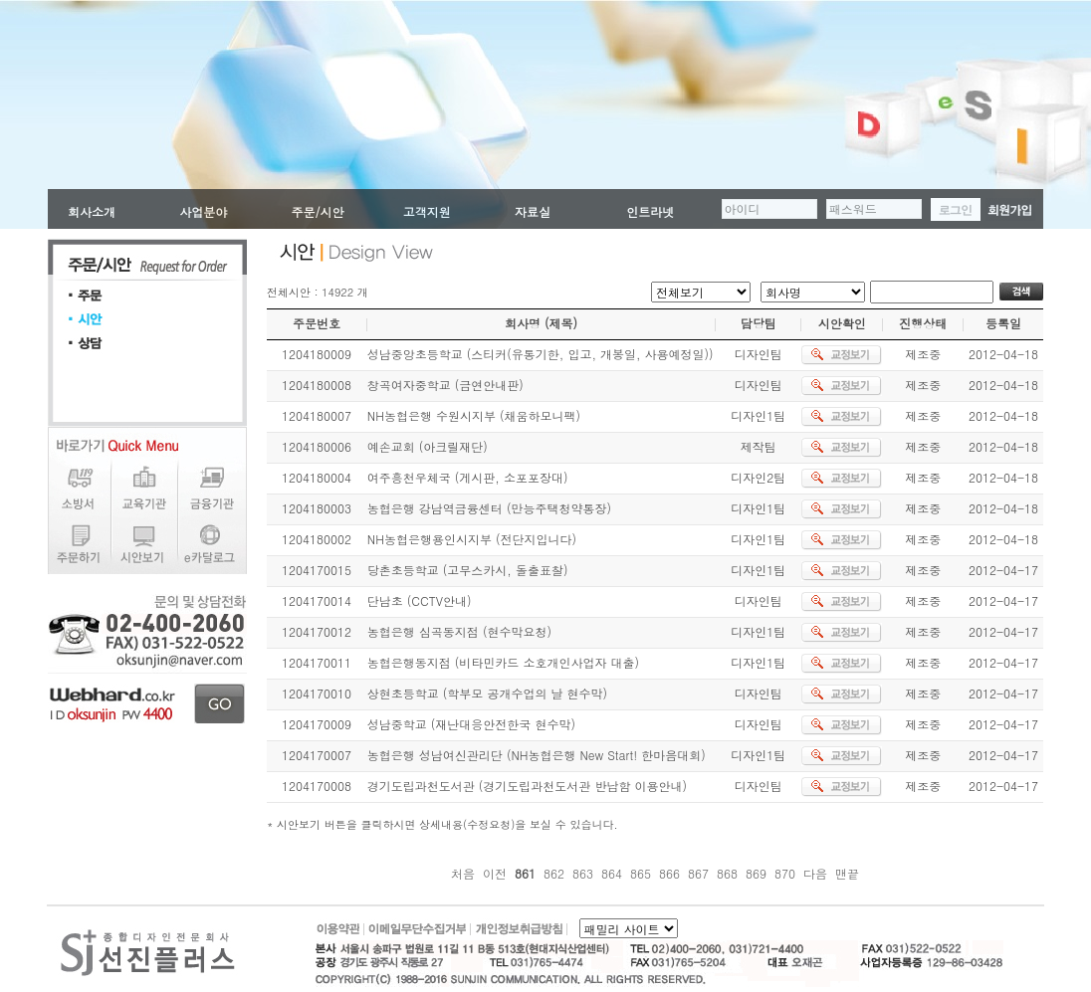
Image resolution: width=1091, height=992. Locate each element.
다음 (815, 873)
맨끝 (847, 873)
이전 (495, 873)
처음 (463, 873)
